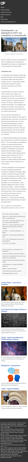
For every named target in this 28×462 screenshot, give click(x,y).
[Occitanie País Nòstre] (6, 440)
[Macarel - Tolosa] (5, 434)
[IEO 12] (17, 451)
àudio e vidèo (4, 19)
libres (2, 17)
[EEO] (9, 451)
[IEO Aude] (14, 452)
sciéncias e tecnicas (6, 12)
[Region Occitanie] (17, 455)
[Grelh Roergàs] (23, 451)
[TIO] (6, 448)
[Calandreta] (10, 448)
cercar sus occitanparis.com (8, 21)
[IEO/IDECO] (20, 426)
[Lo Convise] (8, 452)
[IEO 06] (23, 449)
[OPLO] (2, 451)
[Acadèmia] (9, 449)
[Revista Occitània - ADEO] (12, 437)
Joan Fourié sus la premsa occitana (11, 271)
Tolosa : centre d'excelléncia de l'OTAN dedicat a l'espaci (12, 338)
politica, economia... (6, 14)
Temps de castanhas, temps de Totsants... (13, 253)
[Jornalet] (10, 423)
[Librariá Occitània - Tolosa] (11, 429)
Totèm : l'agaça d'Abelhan (10, 389)
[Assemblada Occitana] (6, 443)
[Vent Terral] (13, 426)
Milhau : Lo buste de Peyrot (9, 268)
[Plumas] (21, 437)
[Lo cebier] (13, 438)
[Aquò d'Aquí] (4, 424)
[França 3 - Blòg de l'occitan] (19, 423)
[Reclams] (15, 435)
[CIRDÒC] (24, 448)
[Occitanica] (3, 449)
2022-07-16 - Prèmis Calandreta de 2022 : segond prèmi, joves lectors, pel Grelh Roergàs (13, 226)
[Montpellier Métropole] (6, 457)
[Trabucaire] (7, 426)
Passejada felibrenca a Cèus (9, 273)
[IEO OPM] (20, 452)
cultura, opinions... (5, 10)
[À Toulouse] (9, 455)
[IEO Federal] (15, 454)
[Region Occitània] (18, 441)
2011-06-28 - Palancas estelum (10, 214)
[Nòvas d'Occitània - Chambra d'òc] (15, 424)
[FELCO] (16, 448)
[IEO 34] (19, 449)
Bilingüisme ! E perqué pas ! (11, 365)
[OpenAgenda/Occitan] (6, 454)
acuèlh (2, 7)
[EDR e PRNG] (7, 427)
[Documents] (19, 444)
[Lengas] (20, 435)
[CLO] (6, 451)
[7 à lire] (3, 452)
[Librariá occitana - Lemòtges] (16, 432)
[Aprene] (13, 451)
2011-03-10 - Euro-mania (8, 243)
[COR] (20, 448)
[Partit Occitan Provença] (18, 440)
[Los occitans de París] (9, 444)
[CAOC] (14, 449)
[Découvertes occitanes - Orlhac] (12, 430)
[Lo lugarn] (7, 438)
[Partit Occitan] (19, 438)
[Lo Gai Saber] (8, 435)
